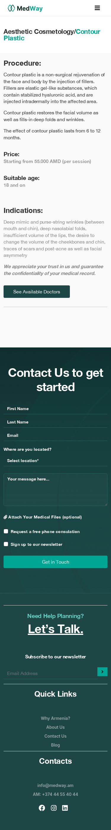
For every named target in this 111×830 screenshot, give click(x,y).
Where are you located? (28, 449)
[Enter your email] (51, 673)
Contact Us (55, 736)
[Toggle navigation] (97, 8)
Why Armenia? (55, 718)
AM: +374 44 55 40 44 (55, 794)
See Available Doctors (36, 291)
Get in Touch (55, 562)
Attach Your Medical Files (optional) (43, 516)
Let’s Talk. (55, 629)
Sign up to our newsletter (36, 544)
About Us (55, 727)
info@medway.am (56, 785)
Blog (55, 744)
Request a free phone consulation (45, 531)
